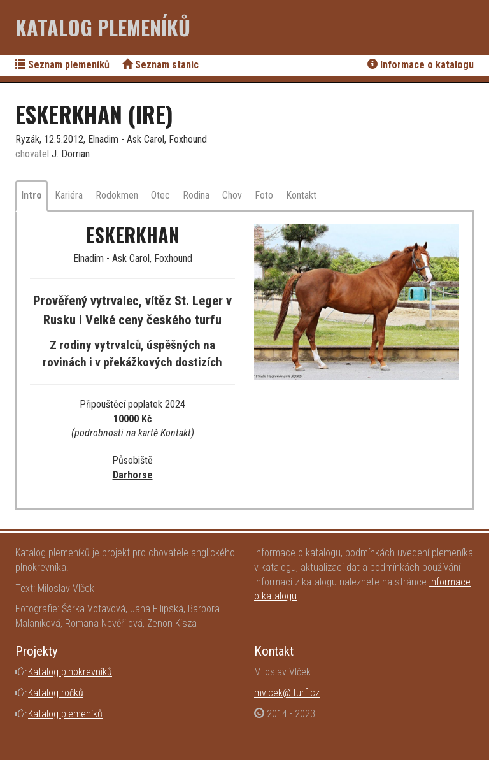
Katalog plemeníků (102, 27)
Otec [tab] (160, 195)
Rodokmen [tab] (117, 195)
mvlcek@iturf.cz (287, 693)
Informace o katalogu (420, 65)
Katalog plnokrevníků (70, 672)
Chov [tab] (232, 195)
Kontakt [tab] (301, 195)
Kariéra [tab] (69, 195)
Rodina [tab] (196, 195)
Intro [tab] (31, 195)
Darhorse (133, 475)
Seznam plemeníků (62, 65)
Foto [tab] (264, 195)
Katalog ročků (55, 693)
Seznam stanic (160, 65)
